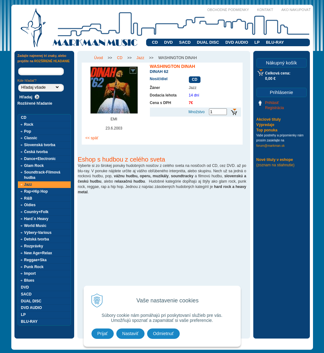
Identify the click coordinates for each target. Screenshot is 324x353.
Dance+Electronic (40, 159)
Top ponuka (266, 130)
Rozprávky (33, 246)
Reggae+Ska (35, 260)
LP (257, 42)
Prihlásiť (272, 103)
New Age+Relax (38, 253)
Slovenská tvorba (39, 145)
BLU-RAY (275, 42)
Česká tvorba (36, 152)
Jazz (28, 184)
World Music (35, 225)
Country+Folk (36, 212)
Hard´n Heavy (36, 219)
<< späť (91, 138)
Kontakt (265, 10)
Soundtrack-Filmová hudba (42, 175)
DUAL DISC (208, 42)
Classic (30, 138)
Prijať (102, 333)
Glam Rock (34, 165)
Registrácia (274, 108)
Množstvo (197, 112)
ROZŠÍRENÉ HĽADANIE (52, 61)
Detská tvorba (36, 239)
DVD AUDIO (236, 42)
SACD (185, 42)
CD (155, 42)
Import (30, 273)
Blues (29, 280)
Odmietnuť (163, 333)
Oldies (30, 205)
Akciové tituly (268, 119)
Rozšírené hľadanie (35, 103)
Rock (28, 124)
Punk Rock (34, 267)
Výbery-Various (38, 232)
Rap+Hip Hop (36, 191)
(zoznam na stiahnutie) (275, 165)
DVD (168, 42)
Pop (27, 131)
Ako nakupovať (295, 10)
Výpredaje (265, 125)
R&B (28, 198)
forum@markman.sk (270, 145)
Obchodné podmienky (228, 10)
